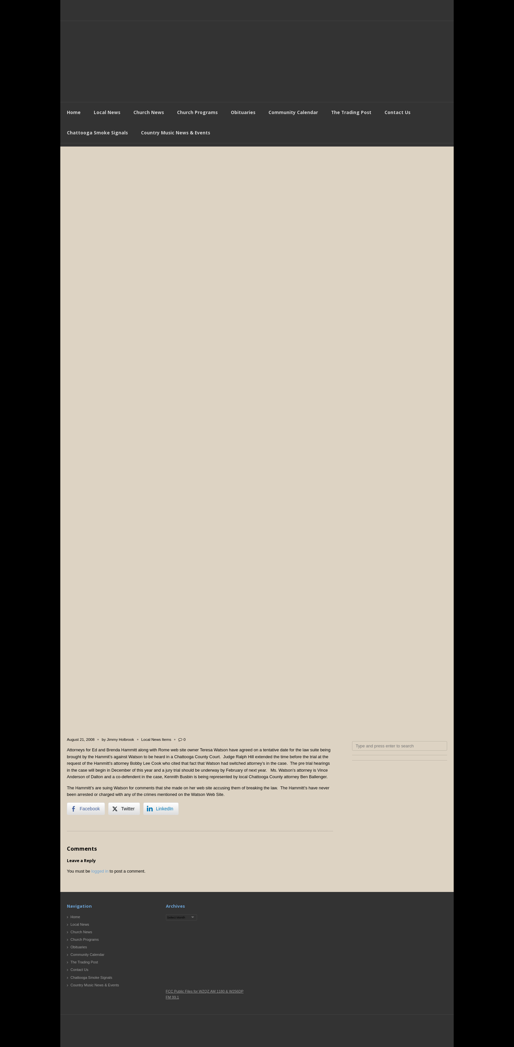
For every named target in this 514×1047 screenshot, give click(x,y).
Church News (148, 112)
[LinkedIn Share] (161, 808)
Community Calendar (293, 112)
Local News (107, 112)
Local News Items (156, 739)
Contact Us (397, 112)
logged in (100, 871)
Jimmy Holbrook (120, 739)
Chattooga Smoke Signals (97, 132)
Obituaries (243, 112)
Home (74, 112)
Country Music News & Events (175, 132)
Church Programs (197, 112)
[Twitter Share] (124, 808)
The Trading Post (351, 112)
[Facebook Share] (86, 808)
